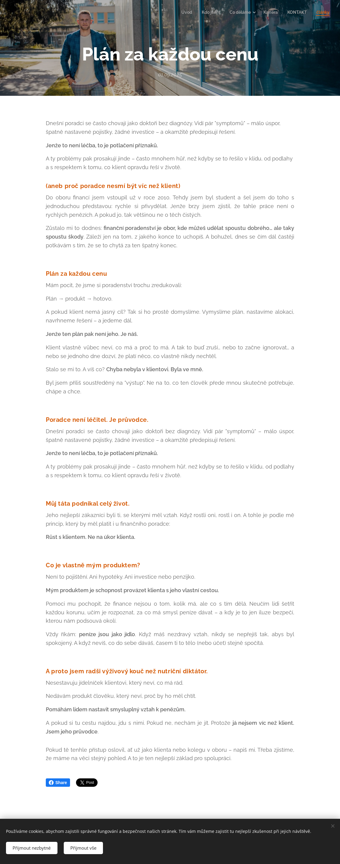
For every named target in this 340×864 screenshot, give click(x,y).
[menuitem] (180, 12)
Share (58, 782)
